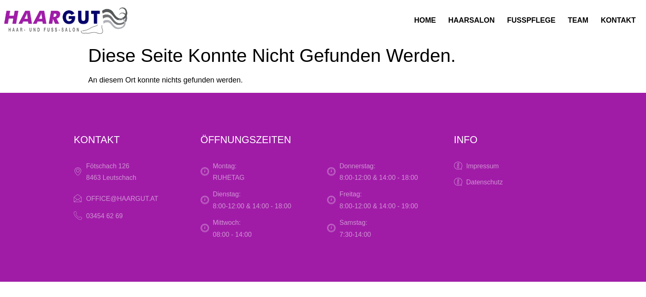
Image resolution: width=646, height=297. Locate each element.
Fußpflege (529, 20)
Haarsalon (468, 20)
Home (421, 20)
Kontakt (618, 20)
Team (576, 20)
